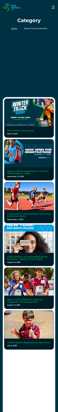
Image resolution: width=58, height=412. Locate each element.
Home (14, 28)
